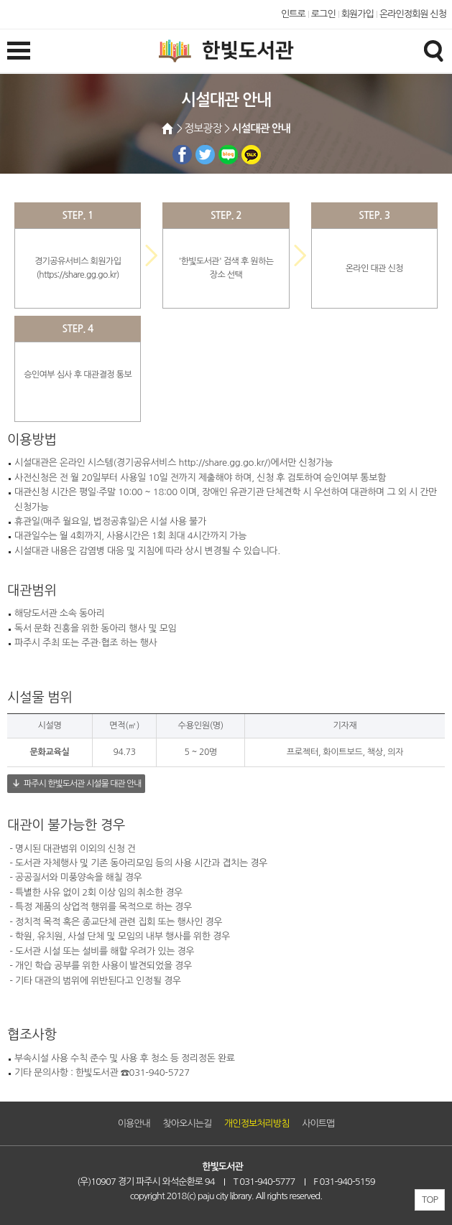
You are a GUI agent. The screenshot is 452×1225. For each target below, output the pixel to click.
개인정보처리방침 (256, 1123)
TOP (430, 1199)
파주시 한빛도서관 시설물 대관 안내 (83, 783)
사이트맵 (318, 1123)
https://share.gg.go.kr (77, 275)
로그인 (323, 14)
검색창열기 (433, 50)
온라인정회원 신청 (412, 14)
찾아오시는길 (187, 1123)
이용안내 (134, 1123)
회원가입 (357, 14)
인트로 (293, 14)
